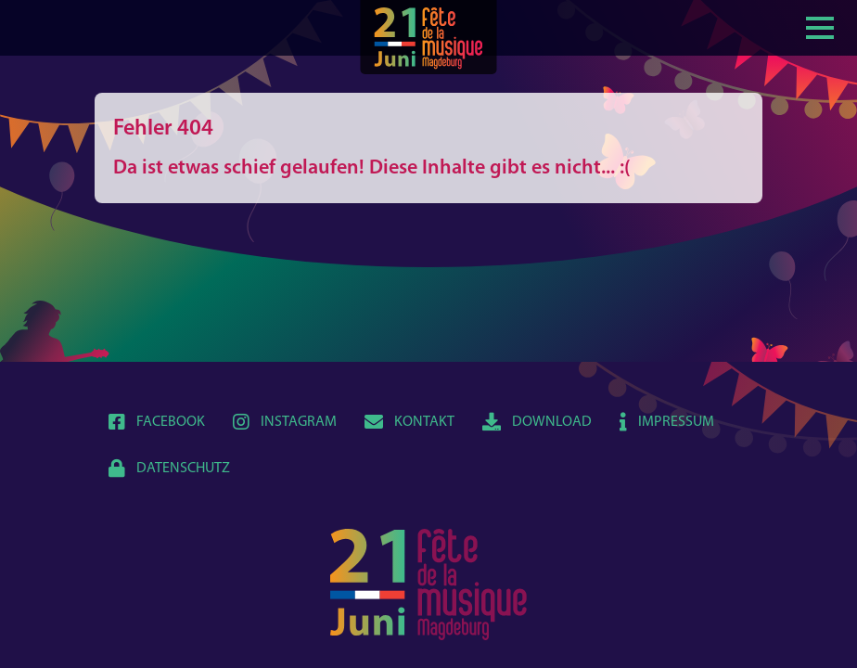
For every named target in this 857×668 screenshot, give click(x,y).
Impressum (667, 422)
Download (537, 422)
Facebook (157, 422)
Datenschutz (169, 468)
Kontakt (409, 422)
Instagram (285, 422)
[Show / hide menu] (820, 26)
